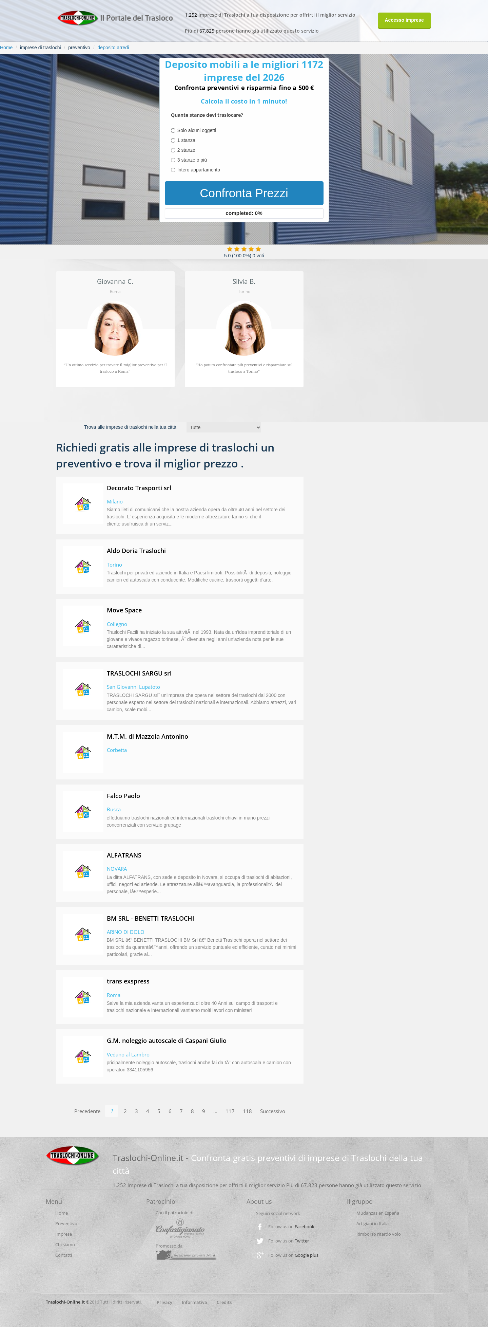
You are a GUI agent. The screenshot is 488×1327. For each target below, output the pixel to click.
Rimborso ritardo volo (378, 1234)
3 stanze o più (192, 160)
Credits (224, 1302)
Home (6, 47)
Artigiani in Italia (372, 1223)
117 (230, 1111)
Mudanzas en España (377, 1213)
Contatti (63, 1255)
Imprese (63, 1234)
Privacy (164, 1302)
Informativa (194, 1302)
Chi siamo (65, 1244)
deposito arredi (113, 47)
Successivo (272, 1111)
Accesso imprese (404, 20)
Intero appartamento (198, 169)
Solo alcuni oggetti (196, 130)
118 (247, 1111)
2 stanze (186, 150)
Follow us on (291, 1226)
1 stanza (186, 140)
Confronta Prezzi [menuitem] (244, 193)
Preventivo (66, 1223)
